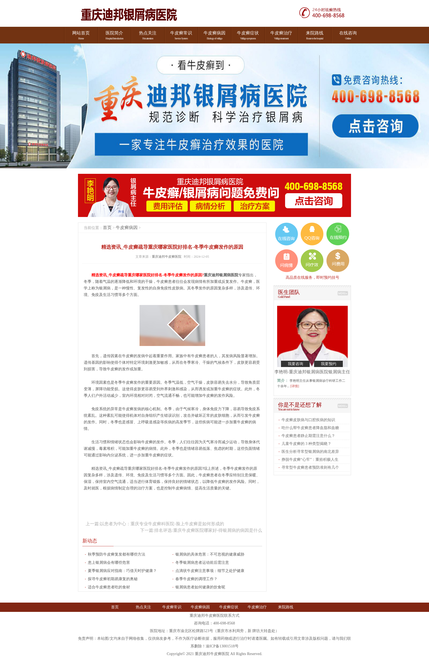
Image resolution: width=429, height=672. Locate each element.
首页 (107, 227)
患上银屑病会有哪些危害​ (109, 563)
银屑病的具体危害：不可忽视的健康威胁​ (209, 554)
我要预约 (328, 364)
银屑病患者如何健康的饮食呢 (200, 587)
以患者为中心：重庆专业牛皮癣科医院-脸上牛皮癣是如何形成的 (162, 523)
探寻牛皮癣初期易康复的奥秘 (113, 579)
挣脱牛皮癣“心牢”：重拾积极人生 (310, 459)
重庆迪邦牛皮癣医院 (167, 257)
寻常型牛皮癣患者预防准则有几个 (310, 467)
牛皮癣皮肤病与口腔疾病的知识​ (308, 420)
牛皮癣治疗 (257, 607)
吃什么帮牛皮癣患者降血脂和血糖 (310, 428)
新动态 (89, 541)
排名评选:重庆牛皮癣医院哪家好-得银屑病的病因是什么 (208, 530)
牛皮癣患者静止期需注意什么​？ (308, 436)
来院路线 (285, 607)
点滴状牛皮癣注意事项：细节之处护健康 (209, 571)
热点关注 (143, 607)
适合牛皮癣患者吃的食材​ (109, 587)
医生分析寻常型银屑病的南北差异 (310, 452)
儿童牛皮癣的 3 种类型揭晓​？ (306, 444)
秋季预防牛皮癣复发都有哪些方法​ (116, 554)
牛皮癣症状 (228, 607)
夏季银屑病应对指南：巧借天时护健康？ (122, 571)
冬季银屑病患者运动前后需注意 (202, 563)
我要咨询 (295, 364)
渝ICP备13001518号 (222, 646)
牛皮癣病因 (127, 227)
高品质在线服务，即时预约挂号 (312, 277)
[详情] (294, 386)
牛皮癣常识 (171, 607)
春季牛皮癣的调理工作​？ (196, 579)
